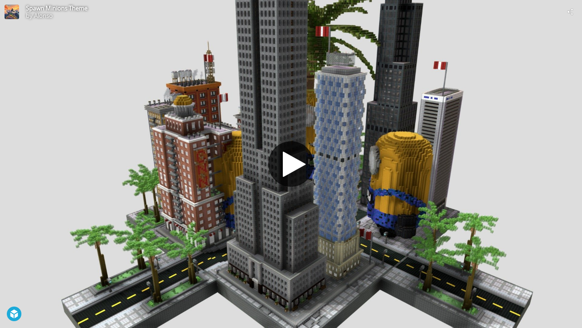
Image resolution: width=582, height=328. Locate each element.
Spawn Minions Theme (56, 8)
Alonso (43, 15)
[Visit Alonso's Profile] (12, 12)
